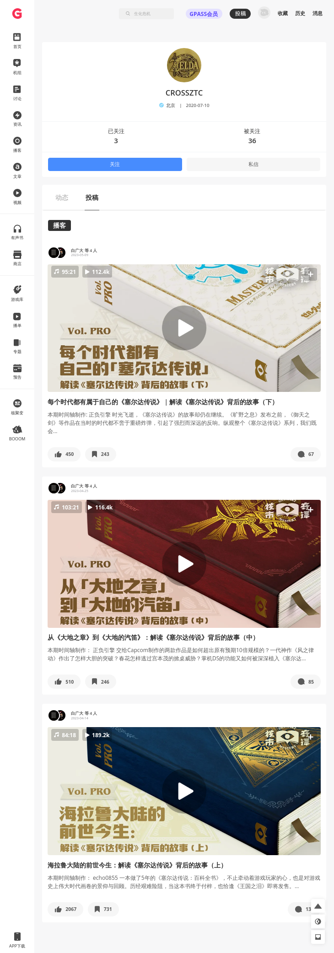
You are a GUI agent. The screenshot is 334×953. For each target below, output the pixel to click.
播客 (59, 225)
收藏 (283, 13)
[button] (184, 327)
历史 (300, 13)
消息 (317, 13)
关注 (115, 164)
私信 (253, 164)
